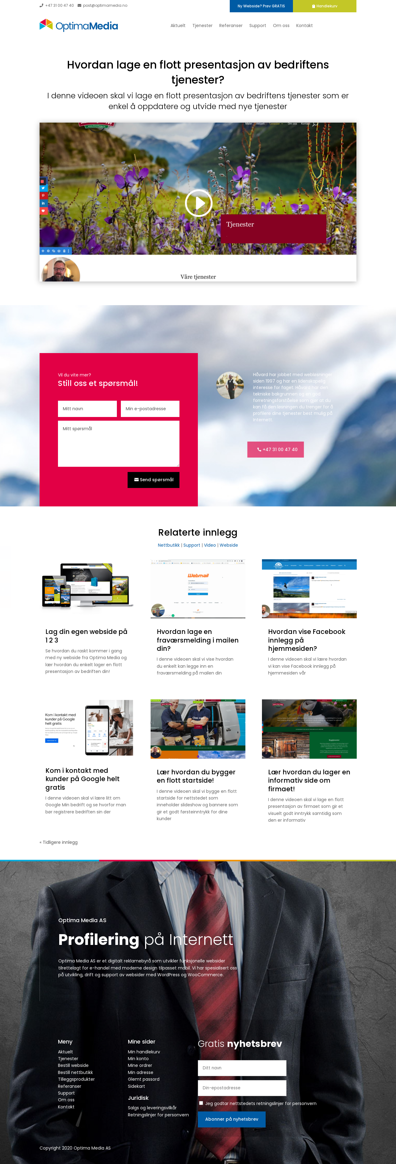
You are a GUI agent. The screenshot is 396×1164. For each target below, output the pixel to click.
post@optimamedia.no (102, 5)
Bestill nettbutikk (75, 1072)
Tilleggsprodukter (76, 1079)
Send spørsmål (157, 480)
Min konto (138, 1059)
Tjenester (202, 25)
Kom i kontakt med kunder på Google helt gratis (82, 779)
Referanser (231, 25)
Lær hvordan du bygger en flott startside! (196, 776)
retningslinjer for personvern (286, 1103)
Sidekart (136, 1086)
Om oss (281, 25)
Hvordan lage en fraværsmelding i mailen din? (198, 640)
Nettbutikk (169, 545)
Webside (229, 545)
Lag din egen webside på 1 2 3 (86, 635)
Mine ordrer (140, 1065)
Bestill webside (73, 1065)
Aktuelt (178, 25)
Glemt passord (144, 1079)
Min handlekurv (144, 1052)
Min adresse (140, 1072)
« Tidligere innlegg (59, 842)
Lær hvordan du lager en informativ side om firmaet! (309, 780)
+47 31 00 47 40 (57, 5)
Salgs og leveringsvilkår (152, 1108)
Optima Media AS (82, 920)
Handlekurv (339, 6)
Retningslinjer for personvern (158, 1115)
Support (257, 25)
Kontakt (304, 25)
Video (210, 545)
